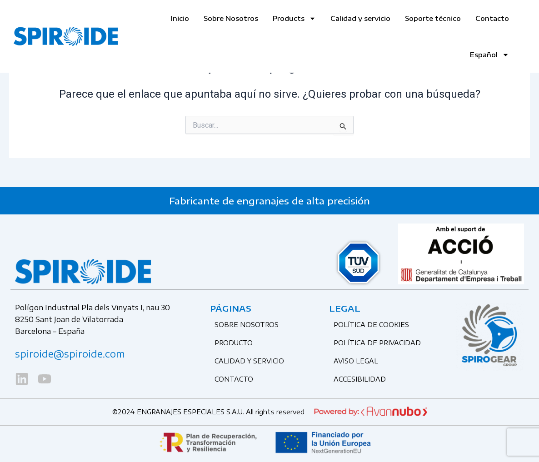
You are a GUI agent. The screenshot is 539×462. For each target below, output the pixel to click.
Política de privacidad (377, 343)
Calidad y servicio (360, 18)
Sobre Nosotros (231, 18)
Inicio (180, 18)
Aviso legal (356, 361)
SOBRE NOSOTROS (247, 324)
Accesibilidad (360, 379)
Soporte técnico (433, 18)
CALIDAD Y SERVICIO (249, 361)
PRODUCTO (234, 343)
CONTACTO (234, 379)
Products (294, 18)
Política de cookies (371, 324)
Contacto (492, 18)
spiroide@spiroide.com (70, 354)
